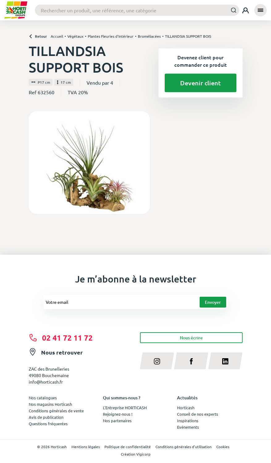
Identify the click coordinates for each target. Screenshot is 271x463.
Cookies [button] (222, 446)
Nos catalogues (43, 397)
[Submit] (232, 10)
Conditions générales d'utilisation (183, 446)
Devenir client (200, 83)
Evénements (188, 427)
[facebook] (191, 360)
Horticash (185, 407)
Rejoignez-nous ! (118, 414)
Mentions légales (85, 446)
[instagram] (157, 360)
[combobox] (137, 10)
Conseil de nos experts (197, 414)
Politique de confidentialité (127, 446)
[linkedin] (225, 360)
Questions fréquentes (48, 423)
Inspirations (187, 420)
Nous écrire (191, 338)
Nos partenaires (117, 420)
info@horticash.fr (46, 381)
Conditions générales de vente (56, 410)
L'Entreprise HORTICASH (125, 407)
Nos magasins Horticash (50, 404)
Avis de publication (46, 417)
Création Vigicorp (135, 454)
